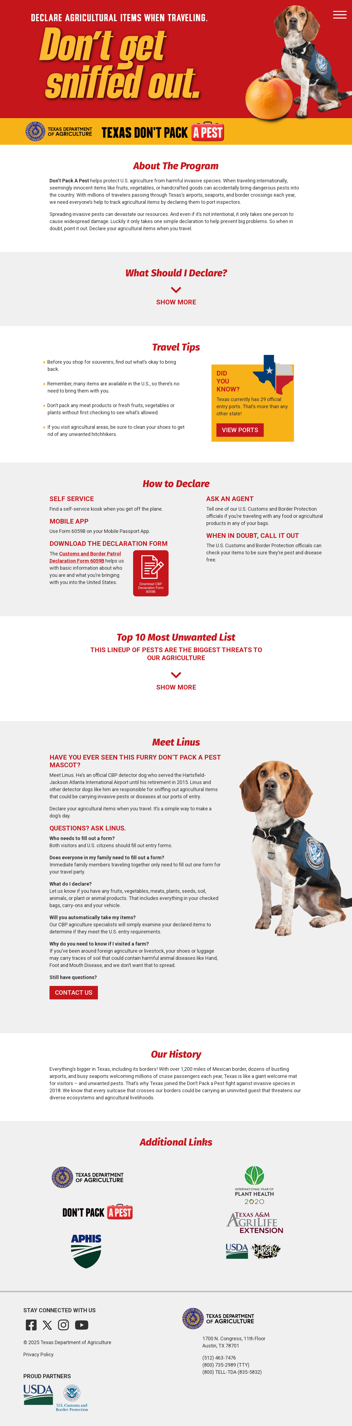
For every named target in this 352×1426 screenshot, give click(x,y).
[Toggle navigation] (340, 14)
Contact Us (73, 992)
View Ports (240, 429)
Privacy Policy (38, 1354)
